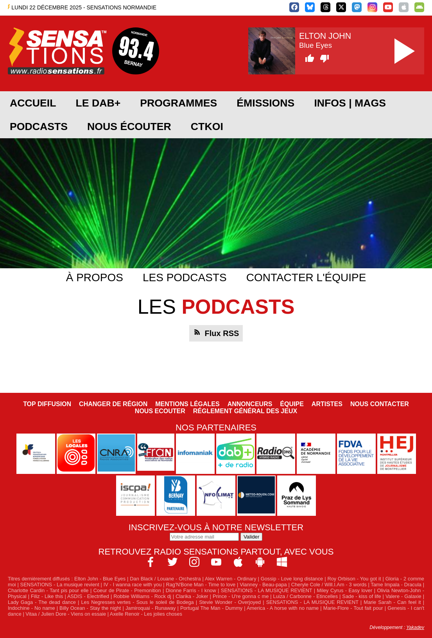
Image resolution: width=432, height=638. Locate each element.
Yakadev (415, 627)
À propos (94, 277)
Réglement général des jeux (245, 411)
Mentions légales (187, 404)
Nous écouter (129, 126)
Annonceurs (250, 404)
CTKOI (207, 126)
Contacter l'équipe (306, 277)
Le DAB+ (97, 103)
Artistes (327, 404)
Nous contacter (379, 404)
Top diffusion (47, 404)
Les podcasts (185, 277)
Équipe (291, 404)
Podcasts (39, 126)
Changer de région (113, 404)
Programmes (178, 103)
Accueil (33, 103)
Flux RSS (222, 333)
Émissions (265, 103)
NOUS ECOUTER (160, 411)
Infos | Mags (350, 103)
